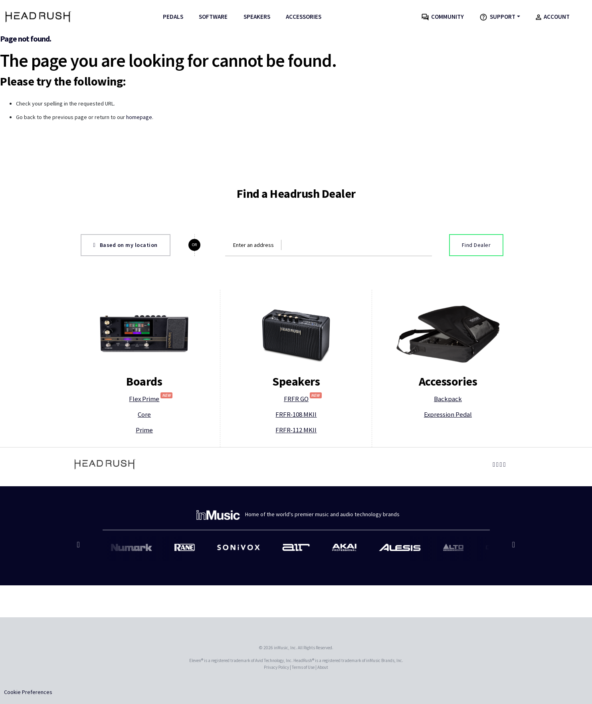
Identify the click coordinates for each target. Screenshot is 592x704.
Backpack (448, 398)
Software (213, 16)
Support (497, 17)
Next (513, 548)
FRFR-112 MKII (296, 430)
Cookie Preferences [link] (28, 692)
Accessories (303, 16)
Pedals (173, 16)
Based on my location (125, 245)
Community (443, 17)
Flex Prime (150, 398)
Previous (80, 548)
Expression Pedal (448, 414)
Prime (144, 430)
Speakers (257, 16)
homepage (139, 117)
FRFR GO (303, 398)
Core (144, 414)
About (322, 667)
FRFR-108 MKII (296, 414)
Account (553, 16)
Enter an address (253, 245)
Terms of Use (303, 667)
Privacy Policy (276, 667)
